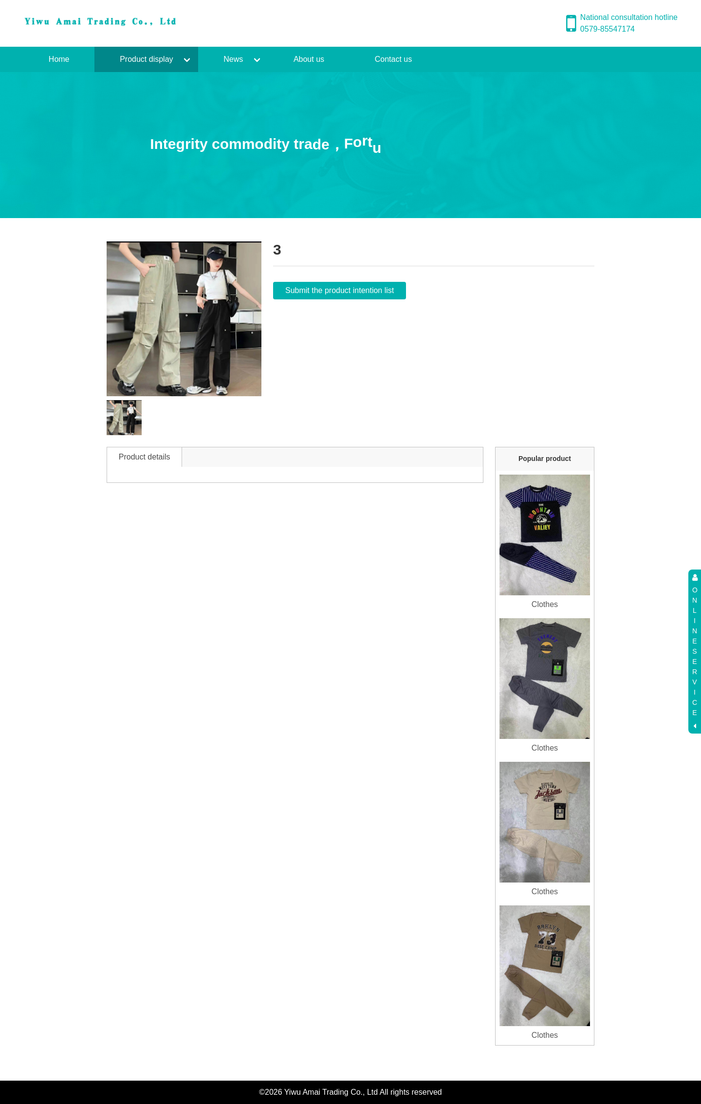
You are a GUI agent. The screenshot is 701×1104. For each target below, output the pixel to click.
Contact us (393, 59)
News (233, 59)
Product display (146, 59)
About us (309, 59)
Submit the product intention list (339, 290)
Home (59, 59)
